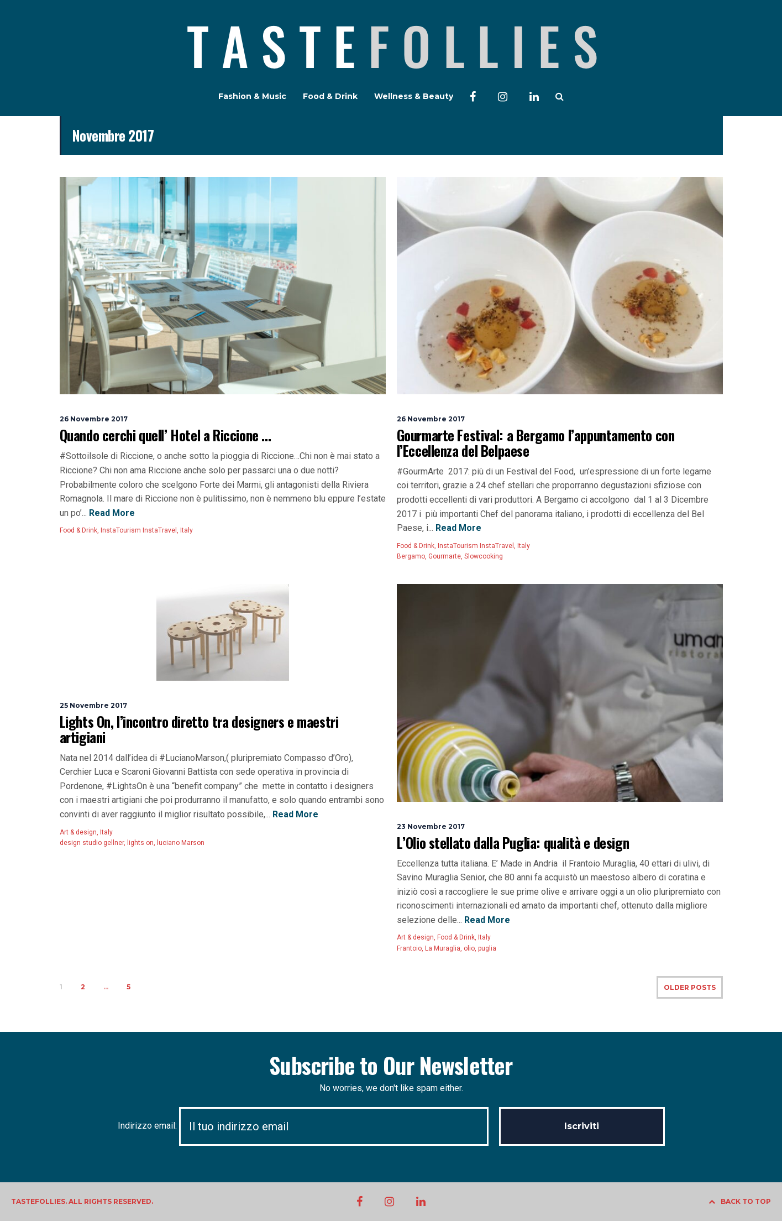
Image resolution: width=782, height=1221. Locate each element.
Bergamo (411, 556)
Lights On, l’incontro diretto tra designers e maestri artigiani (199, 729)
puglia (487, 948)
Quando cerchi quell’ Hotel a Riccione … (165, 435)
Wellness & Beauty (413, 96)
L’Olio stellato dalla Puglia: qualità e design (513, 842)
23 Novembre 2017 (431, 826)
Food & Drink (330, 96)
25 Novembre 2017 (93, 705)
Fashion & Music (252, 96)
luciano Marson (180, 843)
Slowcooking (483, 556)
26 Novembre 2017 (94, 419)
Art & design (78, 832)
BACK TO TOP (739, 1201)
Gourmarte (444, 556)
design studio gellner (92, 843)
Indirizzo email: (308, 1125)
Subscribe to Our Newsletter (390, 1065)
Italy (186, 530)
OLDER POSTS (690, 987)
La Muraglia (442, 948)
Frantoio (409, 948)
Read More (111, 513)
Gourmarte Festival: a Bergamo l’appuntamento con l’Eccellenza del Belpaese (536, 443)
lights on (140, 843)
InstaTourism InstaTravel (139, 530)
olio (469, 948)
